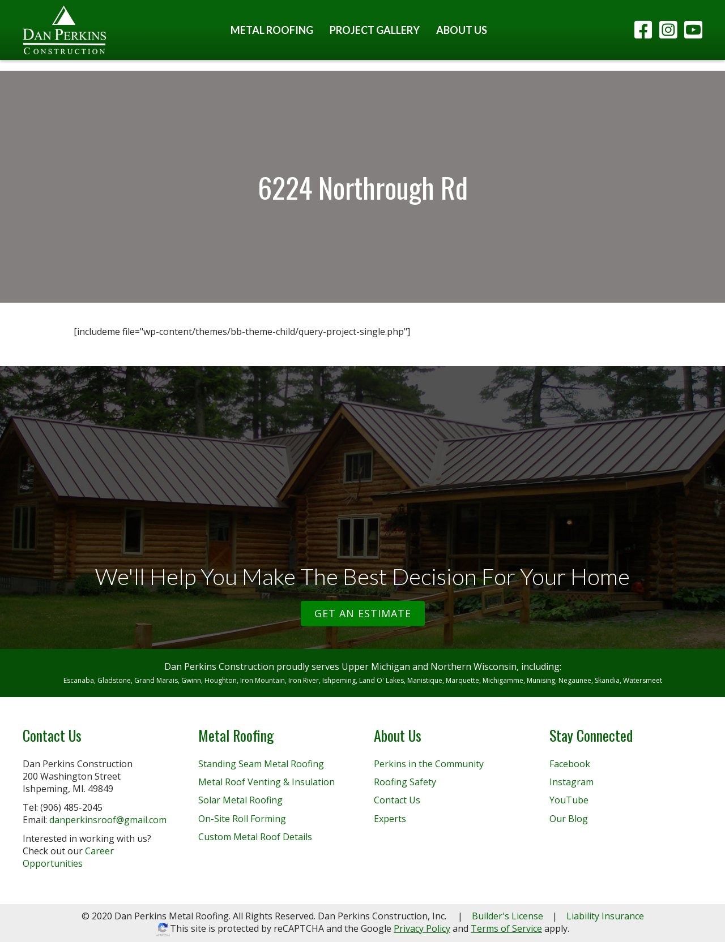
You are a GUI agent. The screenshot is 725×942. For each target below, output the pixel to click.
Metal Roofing (272, 30)
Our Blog (568, 818)
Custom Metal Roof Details (255, 837)
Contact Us (397, 800)
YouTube (568, 800)
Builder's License (507, 916)
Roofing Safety (405, 782)
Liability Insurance (605, 916)
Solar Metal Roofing (240, 800)
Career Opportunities (68, 857)
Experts (390, 818)
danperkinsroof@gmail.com (108, 820)
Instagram (571, 782)
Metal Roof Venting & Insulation (266, 782)
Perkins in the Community (429, 764)
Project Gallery (375, 30)
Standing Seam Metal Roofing (261, 764)
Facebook (569, 764)
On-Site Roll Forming (242, 818)
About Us (461, 30)
